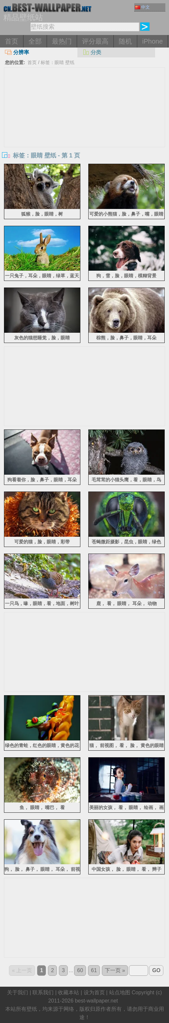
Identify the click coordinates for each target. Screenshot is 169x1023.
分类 (91, 52)
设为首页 (94, 992)
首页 (11, 41)
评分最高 (95, 41)
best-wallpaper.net (96, 1001)
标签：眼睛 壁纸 (57, 62)
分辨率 (17, 52)
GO (156, 970)
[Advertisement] (84, 117)
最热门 (62, 41)
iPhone (152, 41)
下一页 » (115, 970)
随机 (125, 41)
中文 (142, 7)
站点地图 (119, 992)
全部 (35, 41)
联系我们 (43, 992)
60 (80, 970)
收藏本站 (68, 992)
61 (94, 970)
